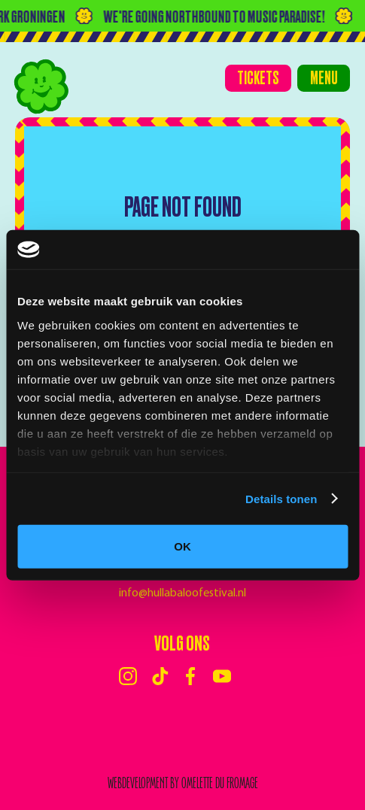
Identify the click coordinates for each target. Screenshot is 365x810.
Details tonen (281, 498)
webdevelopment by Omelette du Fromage (183, 783)
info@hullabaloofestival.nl (182, 593)
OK (182, 546)
